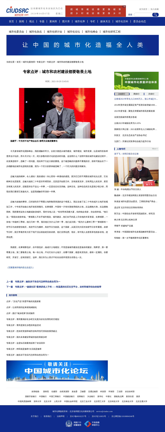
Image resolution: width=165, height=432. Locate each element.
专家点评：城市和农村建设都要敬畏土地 (65, 62)
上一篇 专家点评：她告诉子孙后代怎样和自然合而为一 (33, 281)
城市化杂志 (35, 31)
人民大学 (58, 401)
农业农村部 (130, 392)
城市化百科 (122, 21)
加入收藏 (155, 9)
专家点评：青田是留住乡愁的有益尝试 (23, 325)
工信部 (119, 392)
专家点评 (41, 62)
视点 (31, 21)
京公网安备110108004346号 (122, 416)
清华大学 (37, 401)
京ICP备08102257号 (78, 416)
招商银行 (81, 396)
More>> (155, 149)
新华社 (100, 396)
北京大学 (47, 401)
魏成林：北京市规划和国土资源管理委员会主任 (135, 195)
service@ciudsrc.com (104, 411)
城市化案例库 (29, 62)
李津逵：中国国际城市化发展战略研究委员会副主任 (136, 232)
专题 (41, 21)
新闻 (21, 21)
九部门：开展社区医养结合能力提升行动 (132, 141)
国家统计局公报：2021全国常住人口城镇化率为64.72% (136, 129)
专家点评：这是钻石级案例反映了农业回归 (25, 343)
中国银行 (43, 396)
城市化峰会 (91, 31)
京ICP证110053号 (99, 416)
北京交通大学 (141, 401)
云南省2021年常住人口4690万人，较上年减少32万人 (136, 99)
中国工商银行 (55, 396)
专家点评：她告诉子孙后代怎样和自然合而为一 (27, 355)
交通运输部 (93, 392)
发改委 (74, 392)
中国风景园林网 (24, 401)
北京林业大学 (127, 401)
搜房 (138, 396)
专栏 (92, 21)
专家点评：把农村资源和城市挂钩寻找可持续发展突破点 (31, 331)
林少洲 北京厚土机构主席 (125, 220)
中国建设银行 (69, 396)
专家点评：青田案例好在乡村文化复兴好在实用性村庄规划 (32, 319)
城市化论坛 (73, 31)
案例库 (53, 21)
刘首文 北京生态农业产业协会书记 (130, 135)
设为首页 (143, 9)
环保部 (111, 392)
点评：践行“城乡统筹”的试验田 (20, 313)
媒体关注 (105, 21)
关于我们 (34, 416)
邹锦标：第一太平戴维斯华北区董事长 (131, 238)
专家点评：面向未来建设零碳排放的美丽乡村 (26, 337)
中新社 (108, 396)
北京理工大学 (99, 401)
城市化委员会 (16, 31)
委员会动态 (139, 21)
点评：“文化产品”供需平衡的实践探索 (23, 301)
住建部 (54, 392)
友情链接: (36, 392)
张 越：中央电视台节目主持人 (127, 189)
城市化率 (80, 21)
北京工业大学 (85, 401)
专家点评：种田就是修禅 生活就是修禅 (23, 349)
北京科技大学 (113, 401)
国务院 (46, 392)
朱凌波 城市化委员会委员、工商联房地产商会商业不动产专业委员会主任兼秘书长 (136, 201)
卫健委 (83, 392)
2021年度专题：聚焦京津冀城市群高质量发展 (134, 111)
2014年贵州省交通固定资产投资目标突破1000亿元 (136, 105)
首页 (11, 21)
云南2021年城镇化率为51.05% (127, 123)
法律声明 (60, 416)
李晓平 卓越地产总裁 (123, 226)
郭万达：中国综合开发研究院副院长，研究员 (134, 214)
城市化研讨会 (54, 31)
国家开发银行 (31, 396)
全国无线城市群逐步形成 (125, 117)
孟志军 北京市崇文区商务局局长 (128, 207)
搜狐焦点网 (118, 396)
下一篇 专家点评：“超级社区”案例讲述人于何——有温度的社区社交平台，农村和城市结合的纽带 (53, 287)
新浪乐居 (130, 396)
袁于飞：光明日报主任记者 (126, 154)
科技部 (103, 392)
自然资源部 (64, 392)
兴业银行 (91, 396)
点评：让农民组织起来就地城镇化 (21, 307)
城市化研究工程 (112, 31)
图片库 (66, 21)
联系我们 (47, 416)
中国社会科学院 (70, 401)
